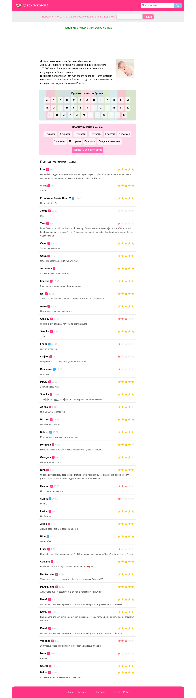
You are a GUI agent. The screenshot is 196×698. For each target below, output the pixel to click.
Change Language (76, 692)
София (44, 356)
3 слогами (59, 141)
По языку (89, 141)
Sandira (44, 331)
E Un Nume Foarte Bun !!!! (55, 198)
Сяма (43, 243)
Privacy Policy (122, 692)
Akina (43, 524)
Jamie (43, 210)
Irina (42, 169)
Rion (43, 536)
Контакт (100, 692)
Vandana (45, 641)
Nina (43, 470)
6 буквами (95, 134)
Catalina (45, 561)
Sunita (44, 498)
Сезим (44, 666)
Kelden (44, 432)
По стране (75, 141)
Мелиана (45, 444)
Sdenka (44, 394)
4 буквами (65, 134)
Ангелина (46, 268)
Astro (43, 306)
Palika (43, 672)
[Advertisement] (24, 68)
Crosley (44, 319)
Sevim (43, 612)
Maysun (44, 486)
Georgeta (45, 457)
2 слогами (124, 134)
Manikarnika (47, 574)
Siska (43, 185)
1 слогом (110, 134)
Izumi (43, 653)
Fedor (43, 344)
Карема (44, 281)
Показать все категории (87, 149)
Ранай (44, 599)
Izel (42, 293)
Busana (44, 419)
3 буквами (50, 134)
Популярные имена (109, 141)
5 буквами (80, 134)
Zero (43, 223)
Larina (44, 511)
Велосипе (46, 369)
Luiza (43, 549)
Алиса (44, 407)
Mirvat (43, 381)
